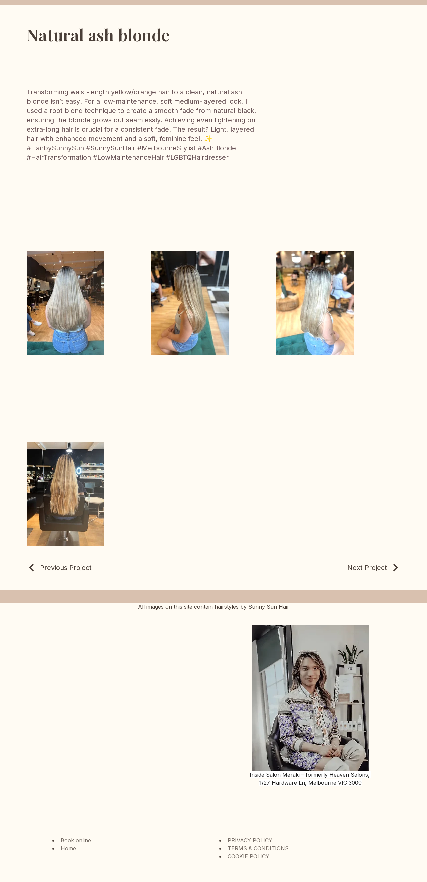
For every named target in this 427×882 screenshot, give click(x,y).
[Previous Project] (59, 567)
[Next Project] (373, 567)
